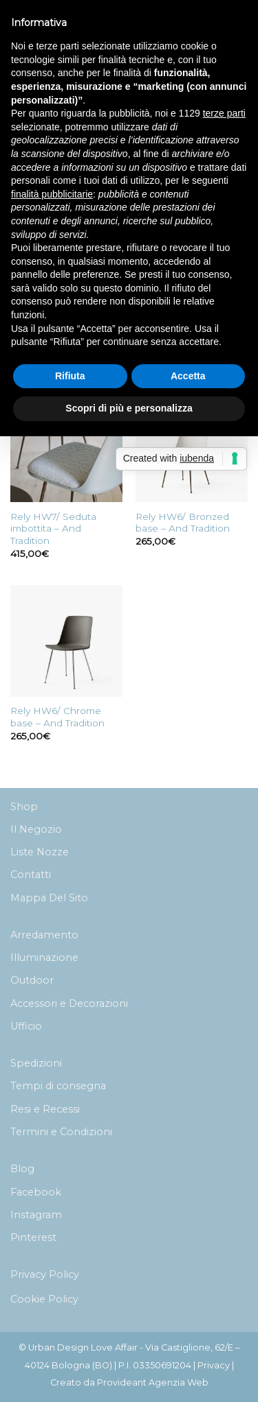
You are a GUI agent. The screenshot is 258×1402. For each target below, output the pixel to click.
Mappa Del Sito (49, 898)
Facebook (35, 1192)
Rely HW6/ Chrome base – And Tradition (57, 716)
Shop (24, 806)
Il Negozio (36, 829)
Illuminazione (44, 957)
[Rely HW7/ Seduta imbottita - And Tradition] (66, 446)
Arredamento (44, 935)
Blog (22, 1169)
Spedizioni (36, 1063)
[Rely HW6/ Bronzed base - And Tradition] (192, 446)
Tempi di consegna (58, 1086)
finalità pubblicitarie (52, 194)
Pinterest (33, 1237)
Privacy (213, 1365)
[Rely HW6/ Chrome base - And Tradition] (66, 641)
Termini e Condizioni (61, 1132)
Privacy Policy (44, 1274)
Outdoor (32, 980)
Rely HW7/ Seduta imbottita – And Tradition (53, 528)
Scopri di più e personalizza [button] (128, 408)
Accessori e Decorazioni (69, 1003)
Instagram (36, 1215)
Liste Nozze (39, 852)
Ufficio (26, 1026)
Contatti (30, 874)
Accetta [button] (188, 375)
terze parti (224, 113)
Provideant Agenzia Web (152, 1382)
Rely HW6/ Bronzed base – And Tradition (183, 522)
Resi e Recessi (45, 1109)
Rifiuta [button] (70, 375)
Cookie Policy (44, 1299)
